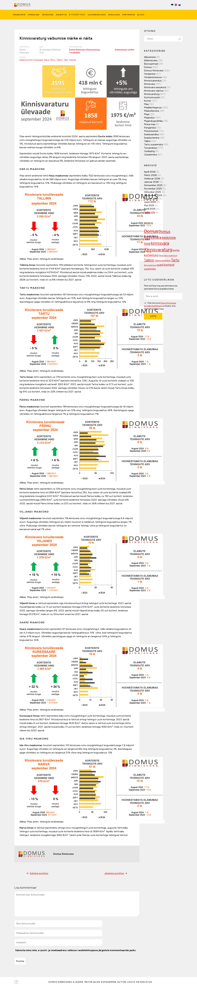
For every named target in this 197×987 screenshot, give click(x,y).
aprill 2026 (150, 171)
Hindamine (150, 73)
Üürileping (149, 151)
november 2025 (153, 188)
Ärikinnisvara (150, 60)
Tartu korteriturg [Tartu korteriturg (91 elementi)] (150, 265)
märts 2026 (150, 175)
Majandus (149, 117)
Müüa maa (149, 124)
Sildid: (23, 57)
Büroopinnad (151, 63)
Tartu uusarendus (153, 144)
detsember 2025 (153, 185)
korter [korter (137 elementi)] (176, 250)
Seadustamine (151, 137)
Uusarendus (150, 154)
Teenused (48, 15)
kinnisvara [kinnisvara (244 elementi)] (160, 243)
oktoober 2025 (152, 191)
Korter (147, 100)
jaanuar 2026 (151, 181)
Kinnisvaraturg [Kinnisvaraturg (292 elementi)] (158, 249)
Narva (46, 60)
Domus (148, 67)
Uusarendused (97, 15)
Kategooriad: (76, 47)
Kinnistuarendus (153, 80)
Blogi (140, 15)
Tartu (65, 60)
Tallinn (59, 60)
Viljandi (72, 60)
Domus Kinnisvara (77, 50)
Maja (146, 114)
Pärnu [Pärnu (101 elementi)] (161, 255)
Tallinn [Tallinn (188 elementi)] (149, 260)
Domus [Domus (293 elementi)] (151, 231)
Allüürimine (150, 57)
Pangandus (150, 127)
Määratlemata (151, 110)
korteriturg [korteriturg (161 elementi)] (151, 255)
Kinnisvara (149, 83)
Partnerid (128, 15)
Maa (146, 104)
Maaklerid (19, 15)
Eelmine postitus (37, 873)
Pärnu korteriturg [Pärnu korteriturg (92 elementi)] (170, 256)
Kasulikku (114, 15)
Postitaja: (25, 47)
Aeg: (41, 47)
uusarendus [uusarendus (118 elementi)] (150, 268)
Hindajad (34, 15)
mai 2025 (149, 205)
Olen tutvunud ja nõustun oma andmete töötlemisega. (160, 306)
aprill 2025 (149, 208)
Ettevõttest (77, 15)
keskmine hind (26, 60)
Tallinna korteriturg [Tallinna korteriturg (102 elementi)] (162, 260)
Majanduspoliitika (153, 120)
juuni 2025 (150, 202)
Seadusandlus (151, 134)
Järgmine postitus (116, 873)
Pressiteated (151, 131)
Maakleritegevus (153, 107)
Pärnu (52, 60)
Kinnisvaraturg (93, 50)
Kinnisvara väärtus (154, 90)
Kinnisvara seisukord (155, 87)
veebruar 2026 (152, 178)
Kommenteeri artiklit (124, 50)
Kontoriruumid (152, 97)
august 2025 (151, 198)
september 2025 (153, 195)
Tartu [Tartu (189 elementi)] (175, 260)
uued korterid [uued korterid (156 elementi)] (165, 265)
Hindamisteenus (153, 77)
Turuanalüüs (74, 52)
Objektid (61, 15)
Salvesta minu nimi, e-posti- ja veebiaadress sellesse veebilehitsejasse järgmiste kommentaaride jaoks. (75, 950)
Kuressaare (38, 60)
